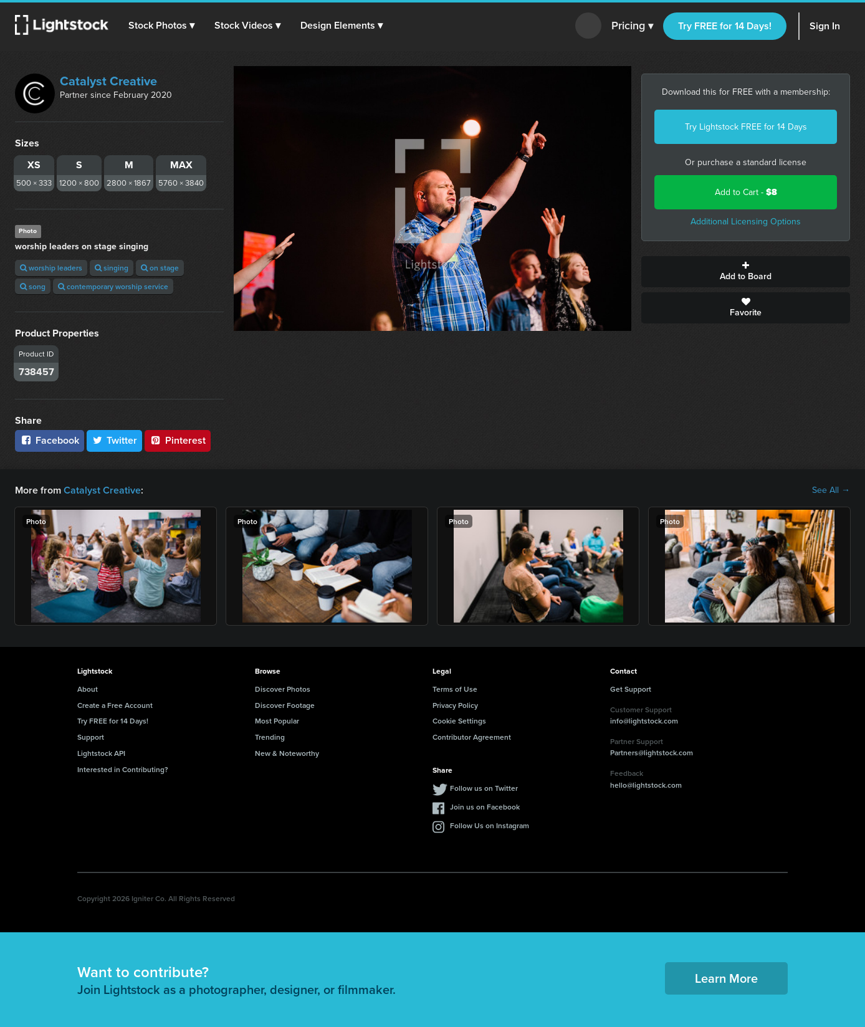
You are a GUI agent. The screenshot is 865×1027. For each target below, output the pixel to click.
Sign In (825, 26)
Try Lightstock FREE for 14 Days (746, 126)
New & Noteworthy (287, 753)
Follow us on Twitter (484, 788)
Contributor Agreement (471, 737)
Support (90, 737)
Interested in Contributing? (122, 769)
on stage (160, 267)
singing (111, 267)
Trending (270, 737)
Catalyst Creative (108, 81)
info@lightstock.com (644, 720)
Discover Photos (282, 689)
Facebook (49, 440)
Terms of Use (454, 689)
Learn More (726, 978)
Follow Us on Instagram (489, 825)
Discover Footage (285, 705)
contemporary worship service (113, 286)
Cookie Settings (459, 720)
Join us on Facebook (485, 806)
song (32, 286)
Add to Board (745, 271)
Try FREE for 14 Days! (725, 26)
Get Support (630, 689)
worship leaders (51, 267)
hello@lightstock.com (646, 785)
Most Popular (277, 720)
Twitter (115, 440)
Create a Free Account (115, 705)
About (87, 689)
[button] (161, 25)
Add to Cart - (746, 192)
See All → (831, 490)
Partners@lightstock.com (651, 752)
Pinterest (178, 440)
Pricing (632, 26)
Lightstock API (101, 753)
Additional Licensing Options (746, 221)
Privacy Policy (455, 705)
